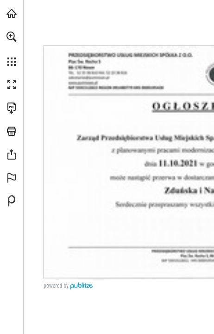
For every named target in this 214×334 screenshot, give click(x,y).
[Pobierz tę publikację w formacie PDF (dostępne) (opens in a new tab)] (11, 108)
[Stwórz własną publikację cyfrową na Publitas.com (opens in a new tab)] (11, 200)
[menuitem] (11, 48)
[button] (11, 36)
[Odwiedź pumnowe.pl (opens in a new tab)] (11, 13)
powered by (56, 286)
